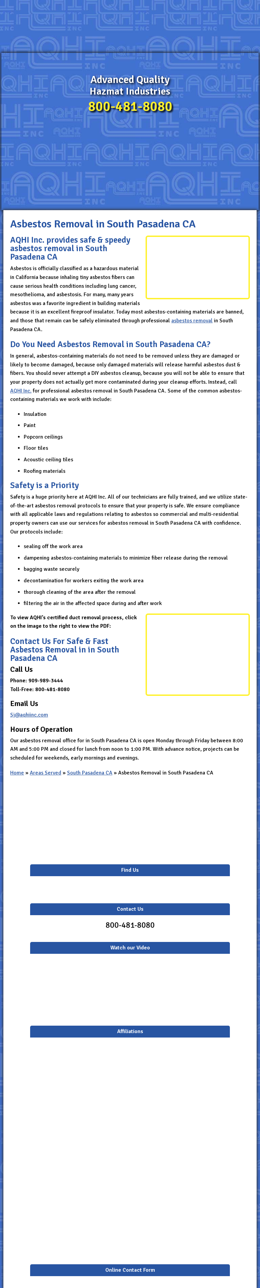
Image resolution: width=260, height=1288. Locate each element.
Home (17, 772)
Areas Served (45, 772)
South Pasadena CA (89, 772)
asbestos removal (192, 320)
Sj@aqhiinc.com (29, 714)
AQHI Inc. (20, 390)
